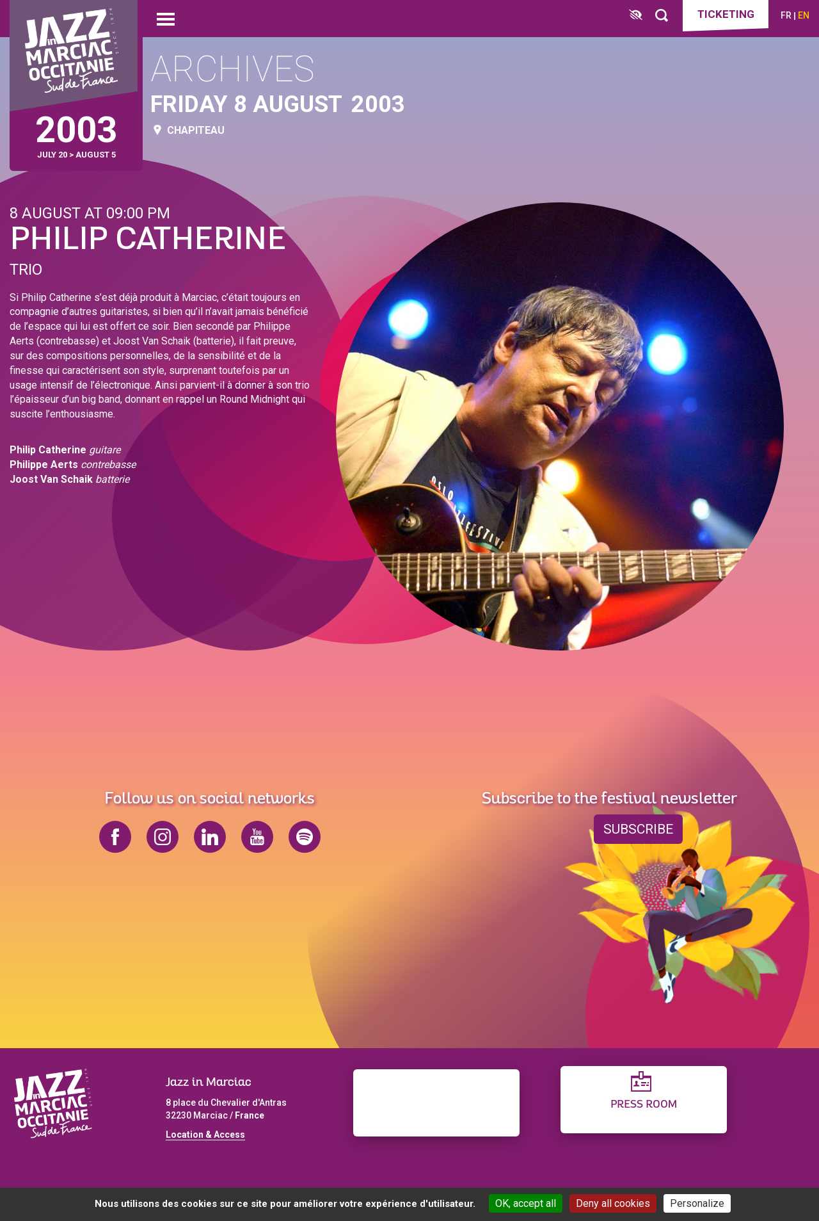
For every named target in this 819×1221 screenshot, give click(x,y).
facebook (115, 837)
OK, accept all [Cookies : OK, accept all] (525, 1203)
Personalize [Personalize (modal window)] (697, 1203)
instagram (163, 837)
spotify (305, 837)
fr (786, 15)
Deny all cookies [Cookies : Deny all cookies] (613, 1203)
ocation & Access (208, 1134)
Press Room (643, 1105)
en (803, 15)
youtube (257, 837)
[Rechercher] (662, 15)
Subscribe (638, 829)
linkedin (210, 837)
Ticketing (725, 14)
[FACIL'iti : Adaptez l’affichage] (636, 15)
